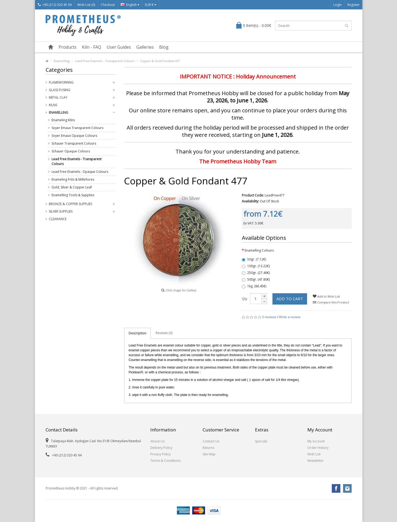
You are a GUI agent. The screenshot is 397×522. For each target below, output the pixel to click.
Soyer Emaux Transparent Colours (77, 128)
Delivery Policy (161, 447)
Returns (208, 447)
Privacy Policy (160, 454)
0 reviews (269, 317)
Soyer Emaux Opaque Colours (74, 135)
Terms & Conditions (165, 460)
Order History (318, 447)
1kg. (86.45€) (254, 286)
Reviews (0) (164, 333)
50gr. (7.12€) (254, 259)
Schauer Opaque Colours (71, 151)
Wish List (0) (86, 4)
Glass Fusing (59, 90)
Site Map (209, 454)
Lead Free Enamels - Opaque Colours (80, 171)
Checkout (108, 4)
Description (137, 333)
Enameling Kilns (63, 120)
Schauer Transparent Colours (74, 143)
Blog (164, 47)
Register (353, 4)
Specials (261, 441)
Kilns (53, 105)
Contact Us (211, 441)
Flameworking (61, 82)
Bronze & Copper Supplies (70, 204)
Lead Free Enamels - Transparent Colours (104, 61)
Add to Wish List (326, 296)
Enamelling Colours (259, 250)
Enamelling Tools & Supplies (73, 195)
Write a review (289, 317)
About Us (157, 441)
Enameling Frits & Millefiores (73, 179)
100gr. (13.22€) (256, 266)
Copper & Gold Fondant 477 (160, 61)
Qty (244, 298)
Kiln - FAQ (91, 47)
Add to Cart (289, 298)
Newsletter (315, 460)
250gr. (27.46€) (256, 272)
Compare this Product (331, 302)
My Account (316, 441)
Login (337, 4)
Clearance (58, 219)
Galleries (145, 47)
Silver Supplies (60, 211)
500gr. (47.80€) (256, 279)
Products (68, 47)
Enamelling (62, 61)
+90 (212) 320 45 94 (55, 4)
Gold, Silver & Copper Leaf (72, 187)
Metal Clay (58, 97)
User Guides (119, 47)
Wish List (313, 454)
